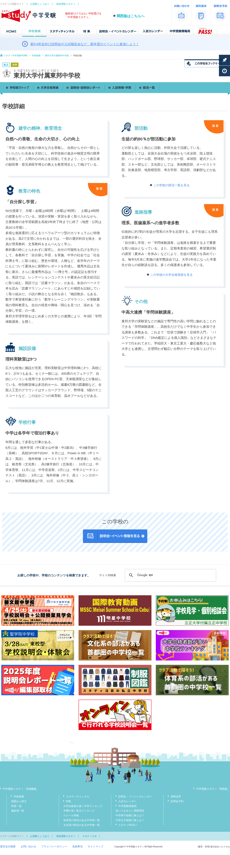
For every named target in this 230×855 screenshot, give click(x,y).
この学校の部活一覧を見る (171, 185)
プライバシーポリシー (54, 846)
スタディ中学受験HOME (16, 55)
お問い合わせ (28, 846)
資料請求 (176, 796)
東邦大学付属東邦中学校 (57, 55)
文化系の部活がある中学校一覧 (81, 825)
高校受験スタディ (65, 4)
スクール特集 (71, 815)
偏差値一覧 (17, 810)
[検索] (169, 575)
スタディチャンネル (77, 796)
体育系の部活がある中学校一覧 (81, 820)
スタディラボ (89, 836)
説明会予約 (177, 801)
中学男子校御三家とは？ (130, 815)
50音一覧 (16, 806)
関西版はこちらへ (131, 16)
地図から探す (19, 801)
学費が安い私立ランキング (79, 810)
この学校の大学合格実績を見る (171, 274)
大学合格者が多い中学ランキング (82, 806)
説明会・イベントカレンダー (135, 796)
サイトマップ (95, 846)
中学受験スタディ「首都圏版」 (21, 788)
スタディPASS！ (128, 825)
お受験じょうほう (39, 4)
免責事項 (77, 846)
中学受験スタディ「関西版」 (213, 788)
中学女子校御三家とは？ (130, 820)
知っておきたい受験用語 (130, 810)
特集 (68, 801)
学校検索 (36, 55)
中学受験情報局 (127, 806)
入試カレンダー (127, 801)
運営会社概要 (8, 846)
